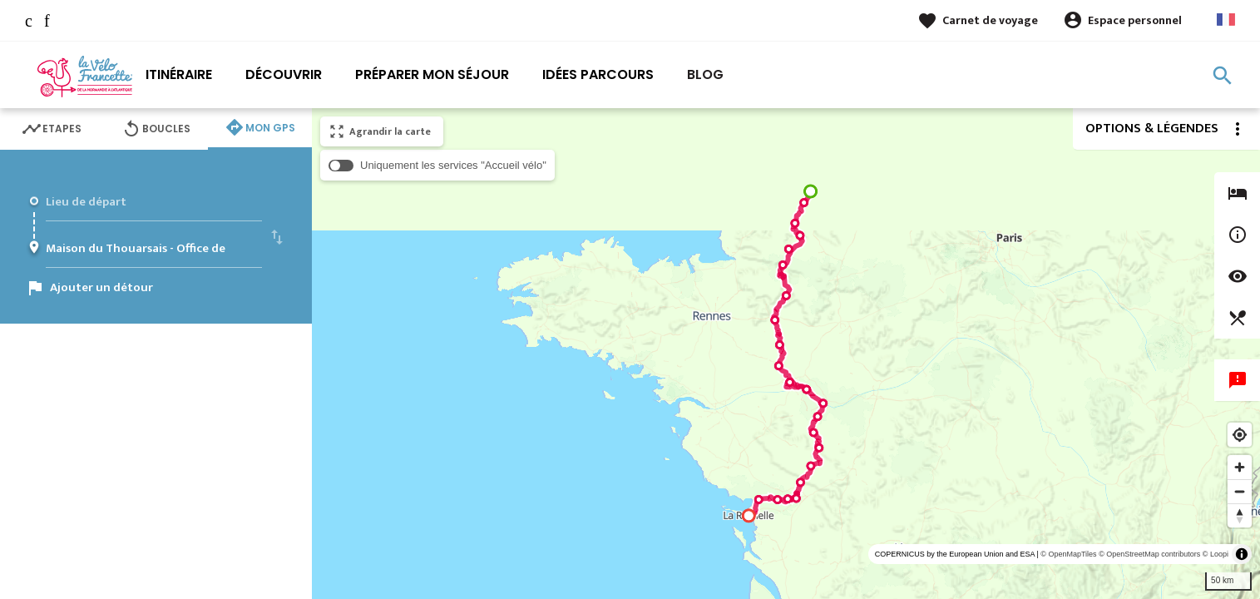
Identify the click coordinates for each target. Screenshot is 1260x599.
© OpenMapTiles (1068, 554)
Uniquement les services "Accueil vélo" (453, 165)
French (1226, 19)
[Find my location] (1240, 435)
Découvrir (283, 74)
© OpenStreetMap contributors (1149, 554)
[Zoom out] (1240, 491)
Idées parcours (598, 74)
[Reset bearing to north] (1240, 515)
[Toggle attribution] (1242, 554)
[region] (786, 353)
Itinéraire (179, 74)
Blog (705, 74)
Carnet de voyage (990, 20)
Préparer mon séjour (432, 74)
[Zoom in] (1240, 467)
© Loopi (1215, 554)
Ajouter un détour (101, 287)
